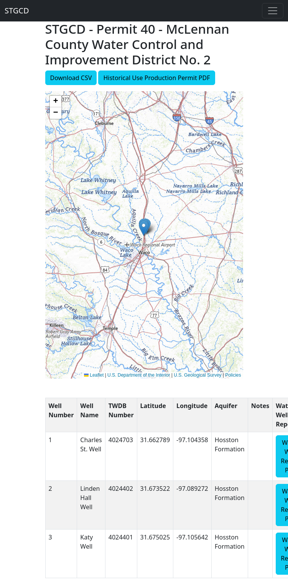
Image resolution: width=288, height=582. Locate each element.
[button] (143, 228)
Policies (233, 375)
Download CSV (71, 78)
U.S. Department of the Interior (138, 375)
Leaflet (94, 375)
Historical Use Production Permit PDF (156, 78)
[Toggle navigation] (272, 10)
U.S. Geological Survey (197, 375)
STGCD (17, 10)
